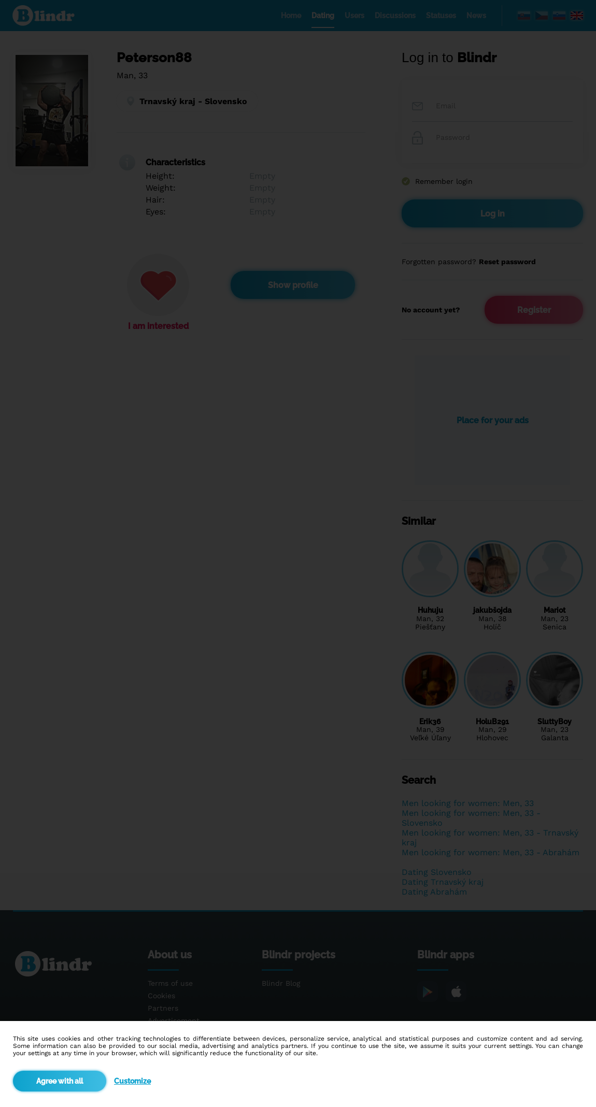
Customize (132, 1081)
